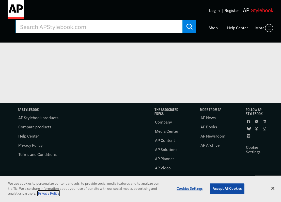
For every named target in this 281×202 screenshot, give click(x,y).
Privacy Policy (30, 145)
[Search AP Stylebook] (99, 26)
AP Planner (164, 158)
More (259, 28)
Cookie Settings (253, 150)
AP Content (165, 140)
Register (232, 10)
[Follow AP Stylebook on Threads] (257, 128)
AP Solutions (166, 149)
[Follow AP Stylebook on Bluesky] (249, 128)
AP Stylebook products (38, 117)
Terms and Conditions (37, 154)
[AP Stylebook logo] (16, 11)
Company (163, 122)
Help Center (237, 28)
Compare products (34, 127)
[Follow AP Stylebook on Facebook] (249, 121)
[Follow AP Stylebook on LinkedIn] (265, 121)
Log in (214, 10)
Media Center (166, 131)
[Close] (272, 188)
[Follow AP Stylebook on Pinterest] (249, 135)
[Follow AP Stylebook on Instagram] (265, 128)
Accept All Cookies (227, 188)
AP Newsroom (212, 136)
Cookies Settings (189, 188)
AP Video (163, 168)
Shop (213, 28)
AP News (208, 117)
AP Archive (210, 145)
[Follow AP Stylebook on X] (257, 121)
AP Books (208, 127)
